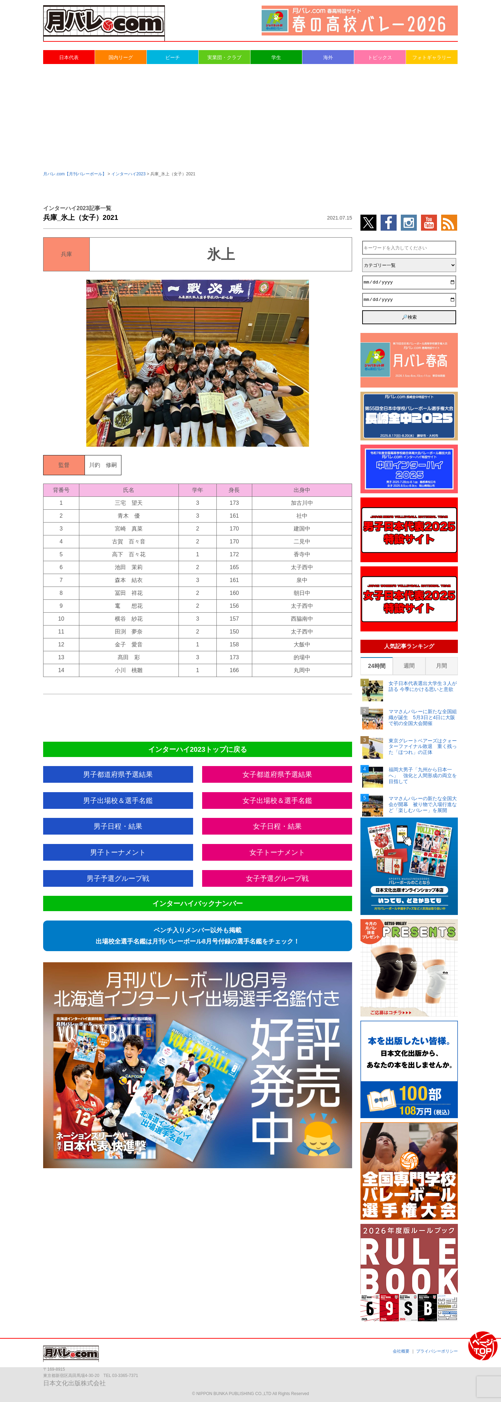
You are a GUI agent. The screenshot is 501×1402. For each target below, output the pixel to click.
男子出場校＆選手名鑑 (118, 800)
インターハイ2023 (128, 174)
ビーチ (172, 57)
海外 (328, 57)
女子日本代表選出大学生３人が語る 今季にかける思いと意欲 (423, 686)
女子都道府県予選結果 (277, 774)
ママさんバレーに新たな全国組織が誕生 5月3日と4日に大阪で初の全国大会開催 (423, 717)
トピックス (380, 57)
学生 (276, 57)
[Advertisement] (250, 117)
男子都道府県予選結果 (118, 774)
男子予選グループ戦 (118, 878)
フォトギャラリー (431, 57)
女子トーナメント (277, 852)
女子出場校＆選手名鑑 (277, 800)
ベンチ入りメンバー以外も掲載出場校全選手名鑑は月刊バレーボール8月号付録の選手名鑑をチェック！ (198, 936)
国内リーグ (121, 57)
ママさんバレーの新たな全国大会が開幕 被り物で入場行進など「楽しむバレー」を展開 (423, 804)
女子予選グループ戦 (277, 878)
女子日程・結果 (277, 826)
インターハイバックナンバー (197, 903)
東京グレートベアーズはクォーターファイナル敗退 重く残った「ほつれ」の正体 (423, 746)
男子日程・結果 (118, 826)
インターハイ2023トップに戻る (197, 749)
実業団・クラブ (224, 57)
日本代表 (69, 57)
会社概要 (401, 1351)
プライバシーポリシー (437, 1351)
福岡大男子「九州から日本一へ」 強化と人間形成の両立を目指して (423, 775)
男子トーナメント (118, 852)
